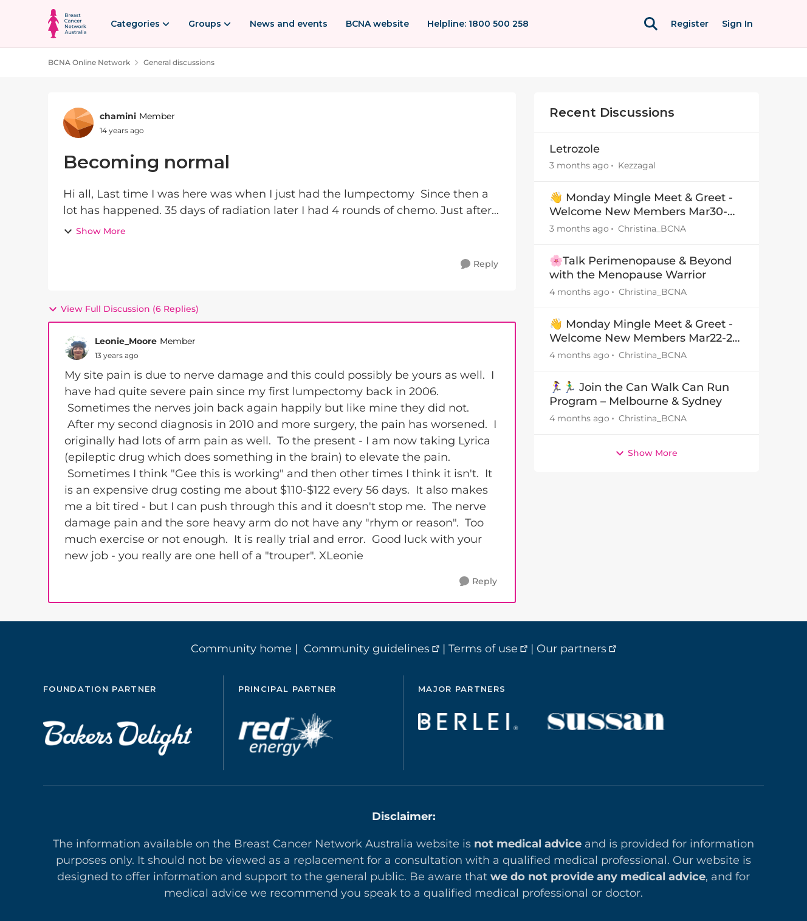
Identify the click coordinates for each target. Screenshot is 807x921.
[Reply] (479, 264)
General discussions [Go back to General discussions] (179, 62)
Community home (241, 648)
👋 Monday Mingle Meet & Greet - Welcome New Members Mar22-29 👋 (644, 331)
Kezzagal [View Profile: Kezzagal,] (637, 165)
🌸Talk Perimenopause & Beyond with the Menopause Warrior (640, 267)
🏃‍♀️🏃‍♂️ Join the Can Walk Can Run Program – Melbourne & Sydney (639, 394)
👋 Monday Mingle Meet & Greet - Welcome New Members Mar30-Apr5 (641, 205)
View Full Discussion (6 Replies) (123, 308)
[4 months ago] (579, 292)
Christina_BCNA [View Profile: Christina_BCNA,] (652, 228)
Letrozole (574, 149)
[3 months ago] (579, 165)
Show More (94, 231)
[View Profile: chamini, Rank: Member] (78, 123)
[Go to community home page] (67, 23)
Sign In (737, 23)
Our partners (571, 648)
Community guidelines (367, 648)
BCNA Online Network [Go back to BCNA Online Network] (89, 62)
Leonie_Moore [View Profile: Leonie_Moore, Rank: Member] (126, 341)
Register (690, 23)
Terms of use (483, 648)
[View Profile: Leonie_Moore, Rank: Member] (76, 348)
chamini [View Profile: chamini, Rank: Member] (118, 116)
